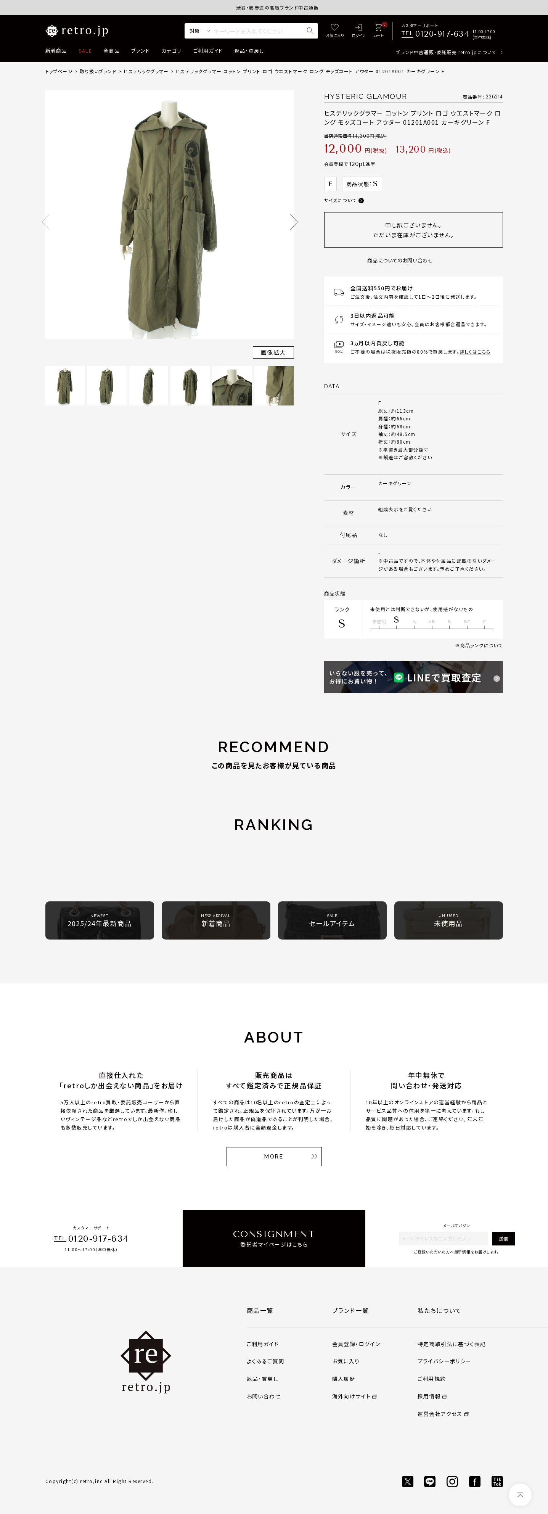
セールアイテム (332, 920)
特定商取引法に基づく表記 (452, 1344)
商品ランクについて (481, 645)
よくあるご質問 (265, 1361)
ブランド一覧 (350, 1310)
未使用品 (448, 920)
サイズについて (340, 200)
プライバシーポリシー (445, 1361)
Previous (45, 222)
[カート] (378, 31)
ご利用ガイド (208, 50)
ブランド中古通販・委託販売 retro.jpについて (446, 52)
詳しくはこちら (475, 351)
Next (294, 222)
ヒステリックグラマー (146, 71)
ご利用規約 (432, 1378)
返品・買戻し (249, 50)
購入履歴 (344, 1378)
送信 (503, 1238)
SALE (85, 50)
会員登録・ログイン (356, 1344)
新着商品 (56, 50)
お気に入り (346, 1361)
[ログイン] (359, 31)
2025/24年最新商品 (99, 920)
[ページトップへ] (520, 1494)
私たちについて (440, 1310)
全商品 (111, 50)
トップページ (59, 71)
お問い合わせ (264, 1396)
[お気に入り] (335, 31)
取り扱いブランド (98, 71)
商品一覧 (260, 1310)
